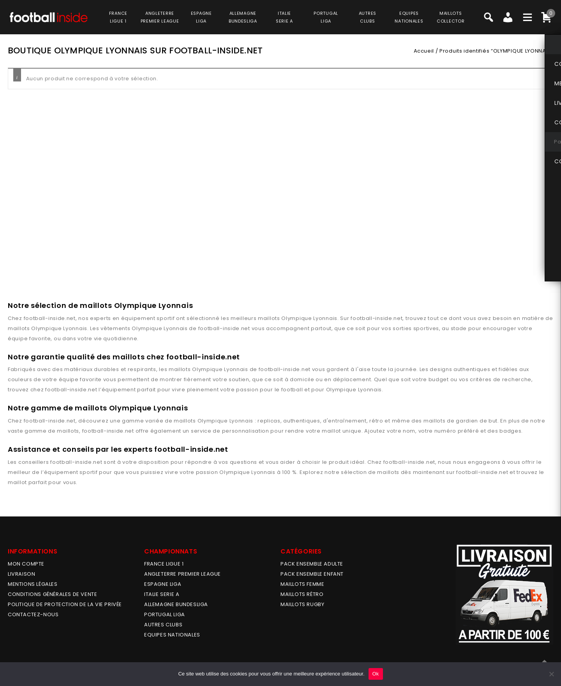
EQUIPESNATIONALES (409, 17)
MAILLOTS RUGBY (302, 604)
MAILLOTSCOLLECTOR (450, 17)
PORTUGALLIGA (326, 17)
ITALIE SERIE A (161, 594)
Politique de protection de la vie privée (65, 604)
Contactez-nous (33, 614)
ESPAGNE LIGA (162, 584)
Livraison (21, 574)
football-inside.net (50, 318)
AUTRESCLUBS (367, 17)
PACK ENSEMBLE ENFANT (312, 574)
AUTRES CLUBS (163, 624)
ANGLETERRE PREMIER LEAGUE (160, 17)
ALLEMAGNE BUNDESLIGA (176, 604)
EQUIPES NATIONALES (172, 634)
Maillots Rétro (301, 594)
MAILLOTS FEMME (302, 584)
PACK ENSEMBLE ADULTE (311, 564)
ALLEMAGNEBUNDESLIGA (243, 17)
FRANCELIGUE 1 (118, 17)
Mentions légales (33, 584)
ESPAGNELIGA (201, 17)
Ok (375, 674)
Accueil (424, 51)
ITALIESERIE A (284, 17)
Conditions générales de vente (52, 594)
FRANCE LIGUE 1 (163, 564)
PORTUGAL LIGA (164, 614)
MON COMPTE (26, 564)
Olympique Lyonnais (309, 318)
